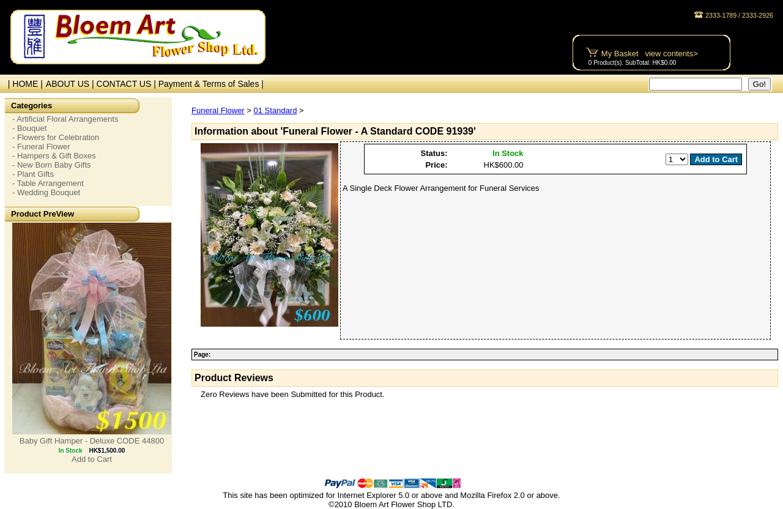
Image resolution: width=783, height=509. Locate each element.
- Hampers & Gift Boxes (54, 155)
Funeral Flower (218, 110)
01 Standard (275, 110)
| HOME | (23, 84)
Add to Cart (92, 459)
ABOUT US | (71, 84)
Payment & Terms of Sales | (211, 84)
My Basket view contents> (649, 53)
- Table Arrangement (48, 183)
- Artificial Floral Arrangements (65, 119)
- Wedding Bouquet (46, 192)
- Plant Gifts (33, 174)
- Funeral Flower (41, 146)
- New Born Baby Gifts (51, 164)
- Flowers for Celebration (55, 137)
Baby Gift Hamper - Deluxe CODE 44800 (92, 440)
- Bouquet (29, 128)
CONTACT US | (127, 84)
